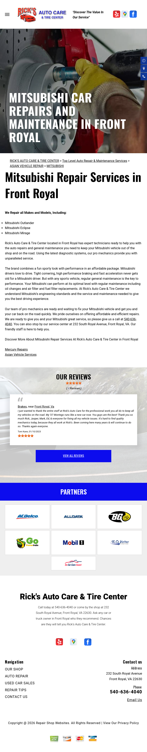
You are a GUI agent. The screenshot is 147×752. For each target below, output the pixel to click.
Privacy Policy (128, 723)
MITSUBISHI (55, 166)
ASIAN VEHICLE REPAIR (26, 166)
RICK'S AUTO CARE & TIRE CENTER (34, 161)
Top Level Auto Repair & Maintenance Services (94, 161)
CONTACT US (16, 697)
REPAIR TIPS (15, 690)
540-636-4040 (64, 607)
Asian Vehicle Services (21, 355)
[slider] (73, 383)
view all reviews (73, 455)
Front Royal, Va (44, 406)
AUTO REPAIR (16, 676)
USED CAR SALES (20, 683)
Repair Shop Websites (52, 723)
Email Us (134, 700)
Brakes (22, 406)
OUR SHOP (14, 669)
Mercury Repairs (16, 349)
